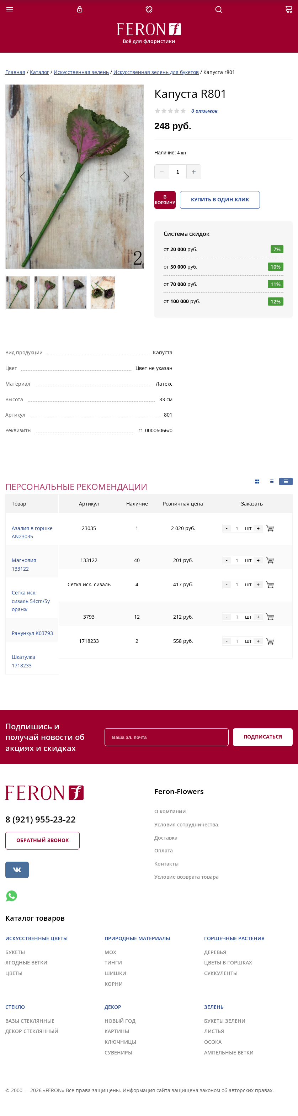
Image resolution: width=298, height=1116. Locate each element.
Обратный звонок (42, 840)
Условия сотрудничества (186, 824)
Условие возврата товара (186, 876)
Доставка (165, 837)
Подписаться (263, 736)
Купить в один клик (220, 199)
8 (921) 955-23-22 (40, 819)
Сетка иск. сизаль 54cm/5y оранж (31, 601)
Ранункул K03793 (32, 633)
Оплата (163, 850)
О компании (170, 811)
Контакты (166, 863)
